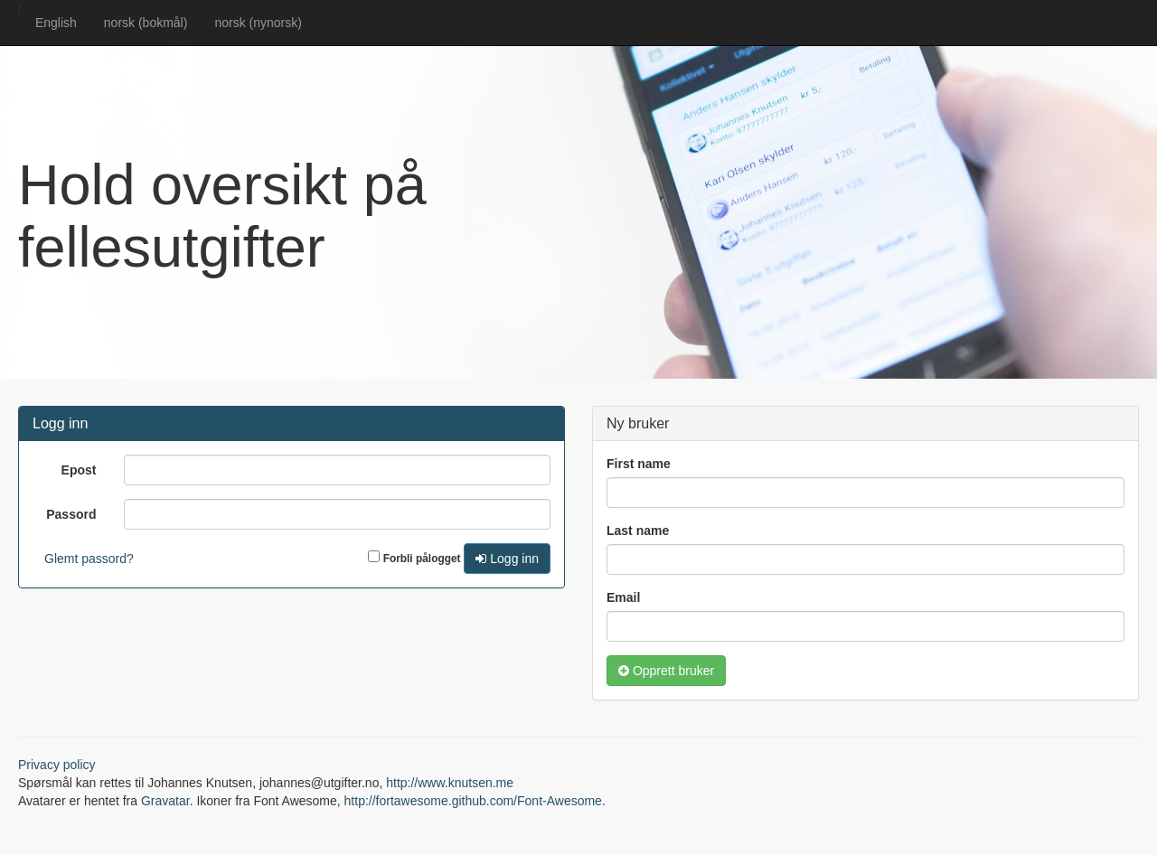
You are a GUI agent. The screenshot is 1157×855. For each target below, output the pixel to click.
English (56, 22)
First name (639, 463)
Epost (79, 470)
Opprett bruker (666, 670)
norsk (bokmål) (146, 22)
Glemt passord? (89, 558)
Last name (638, 530)
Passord (71, 514)
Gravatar (165, 801)
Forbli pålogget (422, 558)
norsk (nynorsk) (257, 22)
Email (623, 597)
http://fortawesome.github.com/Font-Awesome (473, 801)
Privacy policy (57, 764)
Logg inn (507, 558)
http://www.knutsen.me (449, 782)
